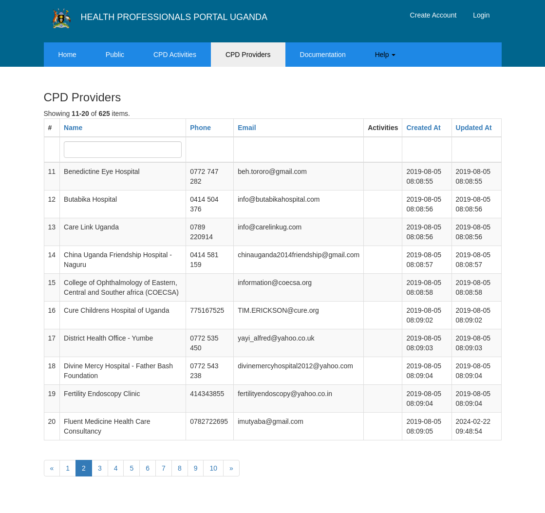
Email (247, 128)
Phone (200, 128)
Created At (423, 128)
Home (67, 54)
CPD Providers (248, 54)
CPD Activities (174, 54)
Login (481, 15)
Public (115, 54)
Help (385, 54)
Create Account (433, 15)
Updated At (474, 128)
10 (213, 468)
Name (73, 128)
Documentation (323, 54)
